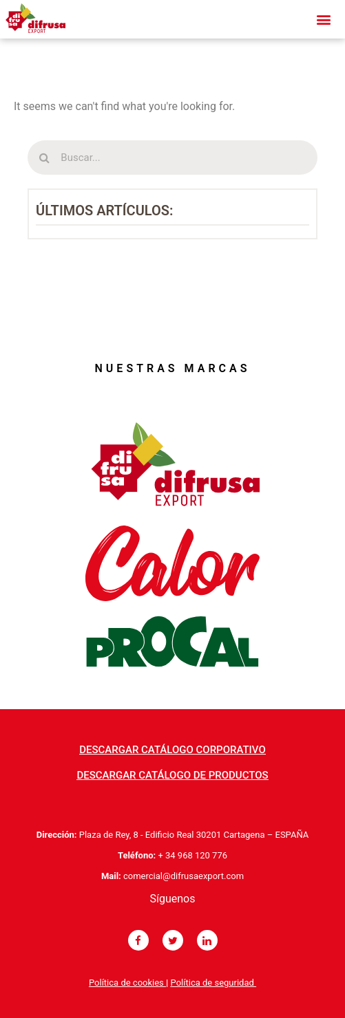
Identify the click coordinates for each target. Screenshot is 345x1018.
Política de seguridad (213, 982)
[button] (172, 750)
